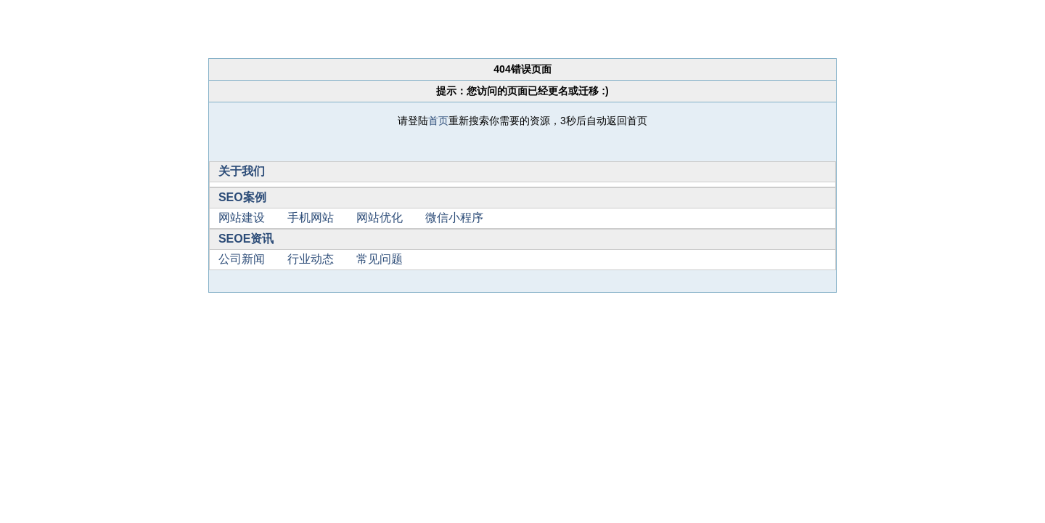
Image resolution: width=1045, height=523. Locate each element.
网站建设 (241, 217)
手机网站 (310, 217)
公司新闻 (241, 259)
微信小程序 (454, 217)
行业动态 (310, 259)
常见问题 (379, 259)
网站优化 (379, 217)
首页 (438, 120)
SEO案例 (242, 197)
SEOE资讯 (246, 238)
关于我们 (241, 171)
